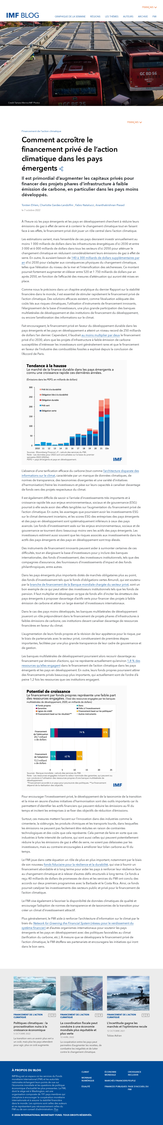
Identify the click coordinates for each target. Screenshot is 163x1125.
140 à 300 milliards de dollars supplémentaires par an (80, 260)
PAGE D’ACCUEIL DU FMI (138, 1088)
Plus (56, 1109)
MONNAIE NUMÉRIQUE (88, 1079)
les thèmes (111, 17)
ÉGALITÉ (86, 1086)
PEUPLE (132, 1080)
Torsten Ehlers (30, 205)
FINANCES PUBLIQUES (116, 1086)
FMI (154, 17)
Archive (143, 17)
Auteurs (128, 17)
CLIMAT (85, 1072)
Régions (95, 17)
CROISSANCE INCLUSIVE (134, 1073)
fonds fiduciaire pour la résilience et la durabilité (76, 864)
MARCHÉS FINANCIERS (116, 1080)
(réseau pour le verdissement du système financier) (78, 925)
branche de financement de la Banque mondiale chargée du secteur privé (79, 584)
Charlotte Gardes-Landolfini (57, 205)
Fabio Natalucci (84, 205)
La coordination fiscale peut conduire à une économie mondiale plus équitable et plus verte (79, 1028)
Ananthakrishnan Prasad (110, 205)
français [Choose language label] (147, 7)
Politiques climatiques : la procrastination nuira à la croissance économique (31, 1026)
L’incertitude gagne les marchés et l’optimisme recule (127, 1025)
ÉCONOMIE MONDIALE (110, 1073)
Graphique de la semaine (70, 17)
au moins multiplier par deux (100, 335)
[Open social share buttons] (61, 168)
